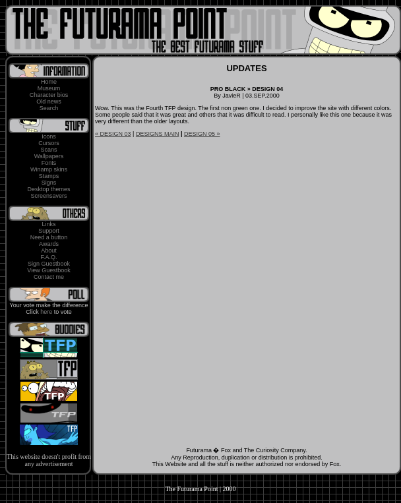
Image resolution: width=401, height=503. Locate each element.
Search (49, 108)
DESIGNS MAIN (157, 134)
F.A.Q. (48, 257)
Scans (48, 149)
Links (48, 224)
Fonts (49, 163)
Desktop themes (48, 189)
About (49, 250)
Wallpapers (49, 156)
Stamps (49, 176)
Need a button (49, 237)
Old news (48, 101)
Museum (49, 88)
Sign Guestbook (49, 263)
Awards (49, 244)
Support (48, 230)
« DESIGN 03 (113, 134)
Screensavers (48, 195)
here (46, 312)
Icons (49, 136)
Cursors (48, 143)
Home (49, 81)
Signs (49, 182)
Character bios (49, 95)
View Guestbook (48, 270)
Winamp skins (48, 169)
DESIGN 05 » (202, 134)
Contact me (49, 277)
